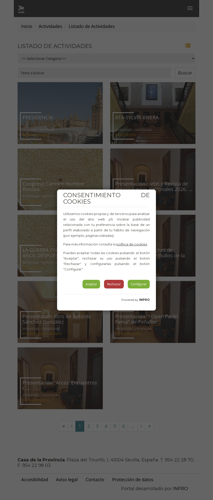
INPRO (144, 300)
